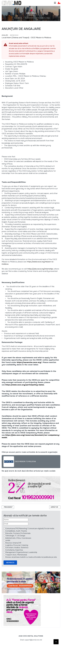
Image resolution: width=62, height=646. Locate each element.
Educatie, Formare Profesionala (17, 533)
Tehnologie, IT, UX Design (15, 536)
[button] (59, 3)
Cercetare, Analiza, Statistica (16, 547)
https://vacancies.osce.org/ (29, 362)
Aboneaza (10, 563)
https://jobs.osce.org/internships (40, 269)
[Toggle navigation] (55, 2)
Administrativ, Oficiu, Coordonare (18, 538)
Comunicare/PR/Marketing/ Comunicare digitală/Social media (29, 528)
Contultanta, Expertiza (14, 550)
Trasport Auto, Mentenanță (16, 555)
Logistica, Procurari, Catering (16, 545)
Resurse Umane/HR (13, 543)
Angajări (5, 35)
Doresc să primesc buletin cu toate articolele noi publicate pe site (31, 557)
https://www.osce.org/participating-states (24, 385)
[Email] (16, 523)
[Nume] (16, 519)
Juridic (7, 540)
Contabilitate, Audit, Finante (16, 531)
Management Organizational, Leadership (21, 552)
